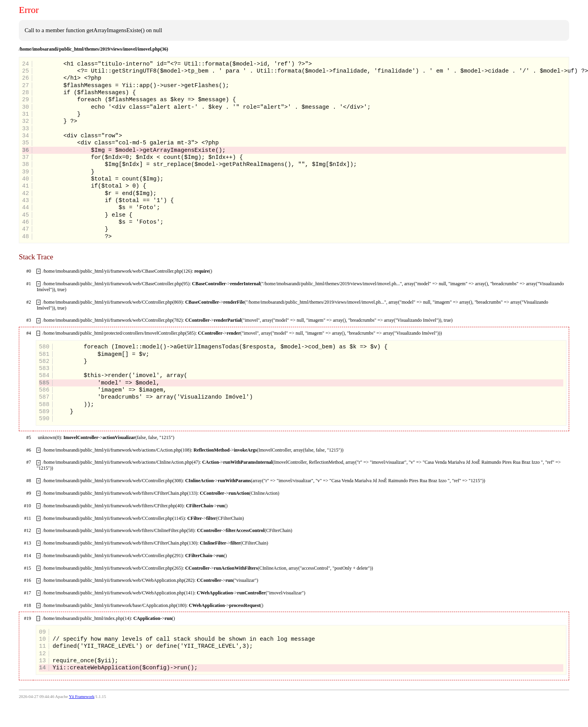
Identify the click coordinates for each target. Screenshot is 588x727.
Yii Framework (82, 696)
